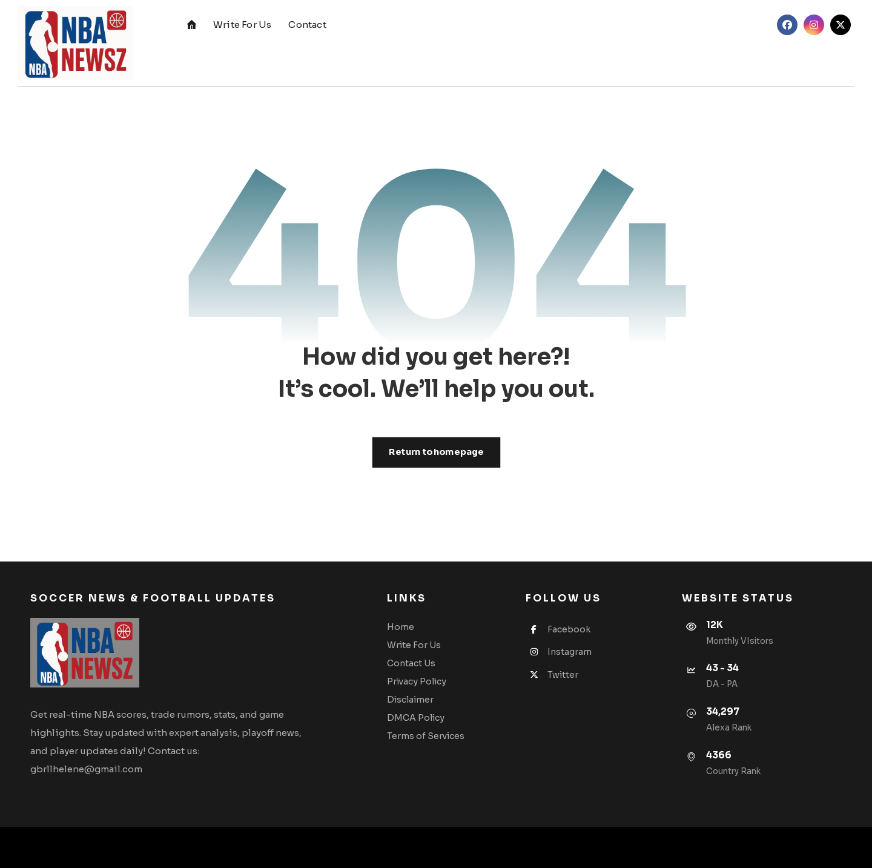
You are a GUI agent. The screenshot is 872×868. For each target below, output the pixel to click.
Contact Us (411, 663)
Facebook (558, 629)
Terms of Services (425, 736)
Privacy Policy (416, 681)
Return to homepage (436, 452)
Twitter (552, 674)
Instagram (559, 651)
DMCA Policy (415, 717)
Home (400, 626)
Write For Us (414, 645)
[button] (787, 25)
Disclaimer (410, 699)
